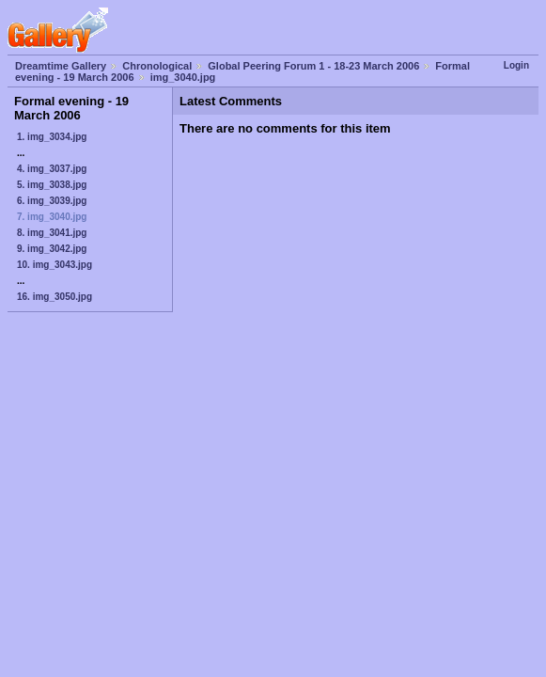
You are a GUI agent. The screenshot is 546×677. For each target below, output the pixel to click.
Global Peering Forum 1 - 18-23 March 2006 (313, 65)
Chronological (157, 65)
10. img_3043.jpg (54, 265)
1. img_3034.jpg (51, 137)
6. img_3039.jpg (51, 201)
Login (516, 65)
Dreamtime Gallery (60, 65)
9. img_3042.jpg (51, 249)
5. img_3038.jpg (51, 185)
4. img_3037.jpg (51, 169)
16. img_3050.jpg (54, 296)
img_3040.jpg (183, 77)
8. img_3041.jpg (51, 233)
